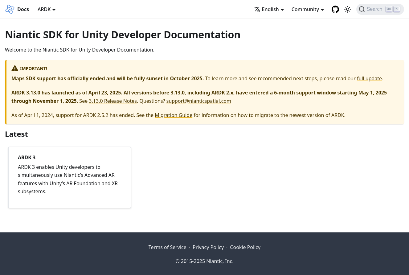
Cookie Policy (245, 247)
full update (369, 78)
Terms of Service (167, 247)
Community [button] (305, 9)
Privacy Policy (208, 247)
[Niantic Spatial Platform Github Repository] (335, 9)
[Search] (380, 9)
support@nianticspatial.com (198, 101)
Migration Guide (173, 115)
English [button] (266, 9)
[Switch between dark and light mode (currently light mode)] (348, 9)
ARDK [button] (44, 9)
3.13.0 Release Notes (113, 101)
